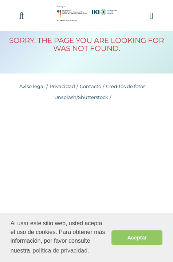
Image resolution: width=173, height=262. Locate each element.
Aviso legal (32, 86)
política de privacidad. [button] (61, 250)
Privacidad (62, 86)
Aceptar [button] (137, 238)
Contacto (90, 86)
